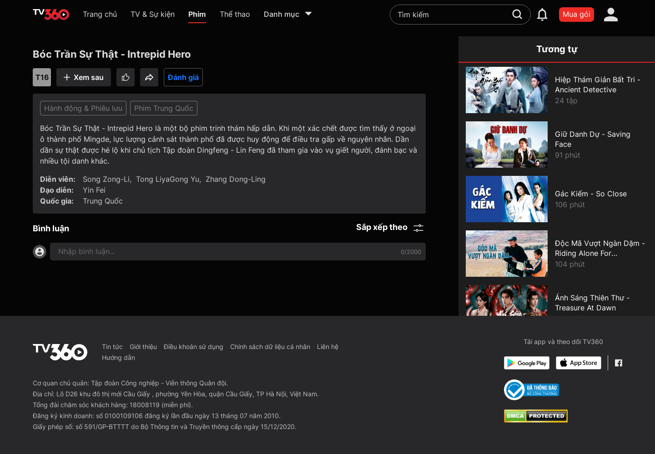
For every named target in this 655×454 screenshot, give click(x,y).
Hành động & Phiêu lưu (83, 108)
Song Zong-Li (106, 179)
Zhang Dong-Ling (236, 179)
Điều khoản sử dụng (193, 346)
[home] (51, 14)
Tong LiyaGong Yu (167, 179)
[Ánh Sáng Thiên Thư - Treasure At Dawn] (556, 308)
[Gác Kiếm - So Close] (556, 199)
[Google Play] (526, 362)
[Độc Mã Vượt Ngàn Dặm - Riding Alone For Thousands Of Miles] (556, 253)
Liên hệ (327, 346)
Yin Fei (94, 190)
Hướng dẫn (118, 357)
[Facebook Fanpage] (618, 363)
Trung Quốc (103, 200)
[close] (632, 27)
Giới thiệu (143, 346)
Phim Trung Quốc (163, 108)
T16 (42, 77)
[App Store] (578, 362)
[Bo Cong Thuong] (531, 389)
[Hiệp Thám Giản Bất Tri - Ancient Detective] (556, 90)
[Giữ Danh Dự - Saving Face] (556, 144)
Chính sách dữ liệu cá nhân (270, 346)
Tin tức (112, 346)
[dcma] (536, 419)
